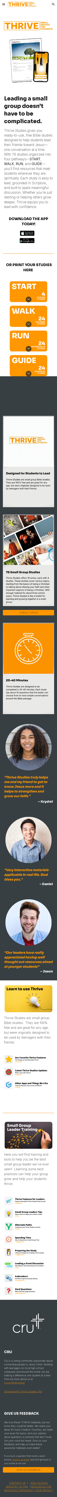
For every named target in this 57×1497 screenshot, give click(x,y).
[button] (3, 4)
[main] (28, 153)
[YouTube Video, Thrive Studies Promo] (28, 394)
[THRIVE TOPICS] (28, 613)
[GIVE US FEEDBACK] (28, 1470)
